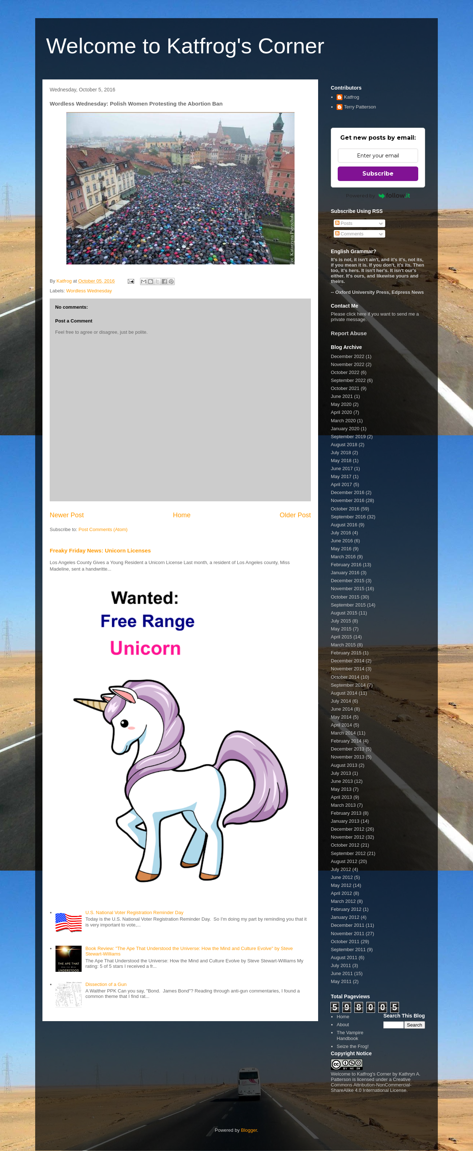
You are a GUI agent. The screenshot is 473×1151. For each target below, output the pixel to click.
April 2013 (341, 797)
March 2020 (343, 420)
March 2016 (343, 556)
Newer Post (67, 515)
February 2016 (346, 564)
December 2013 (348, 749)
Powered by (378, 195)
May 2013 (341, 789)
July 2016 (341, 532)
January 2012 (345, 917)
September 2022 (348, 380)
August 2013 (344, 765)
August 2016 (344, 524)
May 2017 (341, 476)
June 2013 (342, 781)
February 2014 (346, 741)
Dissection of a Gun (105, 984)
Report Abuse (349, 333)
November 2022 (348, 364)
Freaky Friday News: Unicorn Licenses (100, 550)
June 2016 (342, 540)
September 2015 (348, 605)
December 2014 (348, 660)
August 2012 (344, 861)
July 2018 (341, 452)
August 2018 (344, 444)
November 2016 (348, 500)
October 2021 (345, 388)
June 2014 (342, 709)
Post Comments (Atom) (103, 529)
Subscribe (378, 173)
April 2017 (341, 484)
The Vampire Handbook (350, 1035)
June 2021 (342, 396)
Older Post (295, 515)
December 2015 (348, 580)
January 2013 (345, 821)
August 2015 (344, 613)
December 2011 (348, 925)
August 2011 (344, 957)
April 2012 (341, 893)
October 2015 (345, 597)
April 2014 (341, 725)
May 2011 (341, 981)
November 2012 (348, 837)
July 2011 (341, 965)
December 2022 (348, 356)
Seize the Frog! (353, 1046)
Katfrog (351, 97)
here (361, 314)
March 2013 (343, 805)
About (343, 1024)
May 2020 (341, 404)
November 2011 (348, 933)
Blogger (249, 1130)
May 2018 (341, 460)
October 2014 (345, 677)
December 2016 (348, 492)
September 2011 (348, 949)
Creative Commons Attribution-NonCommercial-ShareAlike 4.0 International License (371, 1085)
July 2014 (341, 701)
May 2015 (341, 629)
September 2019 (348, 436)
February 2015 (346, 652)
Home (182, 515)
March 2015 (343, 645)
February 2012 (346, 909)
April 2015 (341, 637)
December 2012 (348, 829)
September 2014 (348, 685)
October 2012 (345, 845)
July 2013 (341, 773)
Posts (344, 223)
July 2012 (341, 869)
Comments (349, 234)
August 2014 (344, 693)
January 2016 (345, 572)
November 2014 (348, 668)
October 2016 (345, 508)
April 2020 (341, 412)
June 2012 (342, 877)
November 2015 (348, 588)
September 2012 (348, 853)
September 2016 (348, 516)
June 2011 (342, 973)
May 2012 (341, 885)
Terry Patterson (360, 107)
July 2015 (341, 621)
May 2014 (341, 717)
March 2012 (343, 901)
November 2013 (348, 757)
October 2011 (345, 941)
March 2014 (343, 733)
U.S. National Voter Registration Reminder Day (134, 912)
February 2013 (346, 813)
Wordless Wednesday (89, 290)
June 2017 (342, 468)
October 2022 (345, 372)
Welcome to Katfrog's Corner (185, 46)
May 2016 (341, 548)
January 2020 (345, 428)
